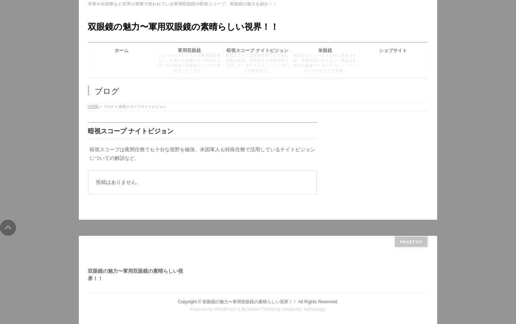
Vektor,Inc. (292, 309)
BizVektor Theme (258, 309)
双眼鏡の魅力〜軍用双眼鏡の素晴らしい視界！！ (183, 27)
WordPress (225, 309)
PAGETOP (411, 241)
